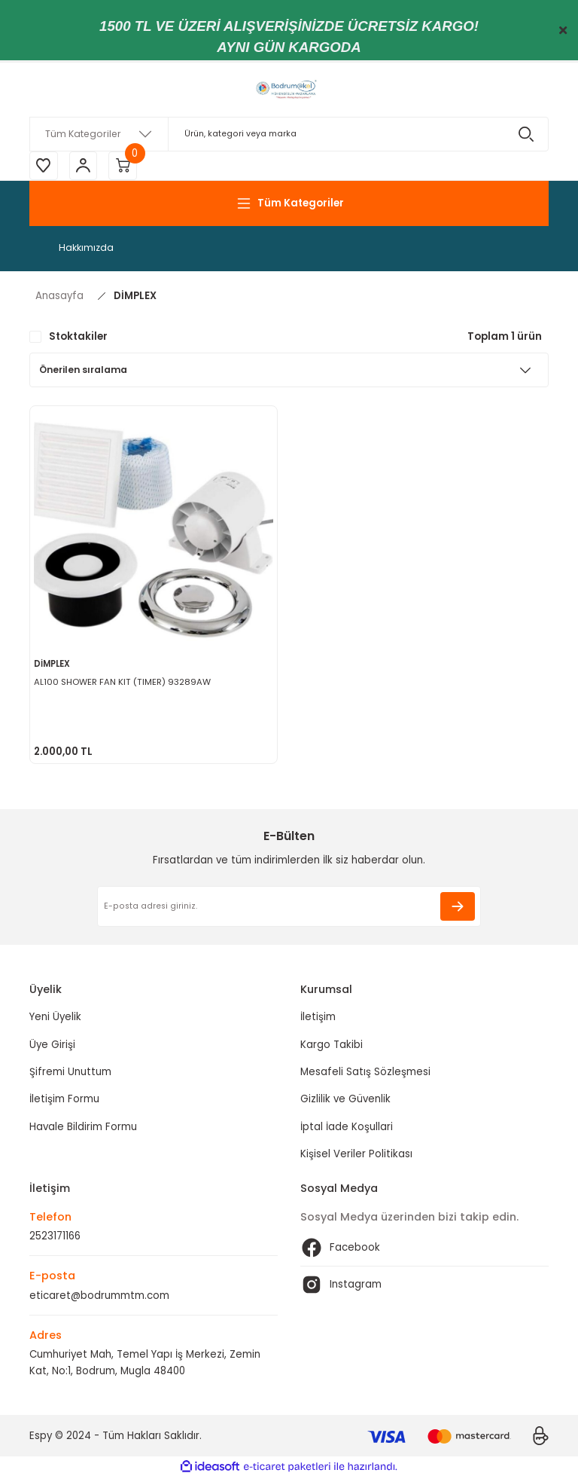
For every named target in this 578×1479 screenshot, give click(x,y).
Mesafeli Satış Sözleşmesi (365, 1073)
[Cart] (127, 166)
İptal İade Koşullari (346, 1128)
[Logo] (289, 89)
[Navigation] (289, 205)
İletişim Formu (64, 1101)
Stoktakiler (78, 338)
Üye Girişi (52, 1046)
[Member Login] (86, 166)
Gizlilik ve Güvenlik (345, 1101)
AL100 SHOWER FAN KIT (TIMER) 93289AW (123, 683)
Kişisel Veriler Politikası (356, 1155)
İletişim (318, 1019)
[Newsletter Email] (289, 908)
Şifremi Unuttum (70, 1073)
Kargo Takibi (331, 1046)
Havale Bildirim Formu (83, 1128)
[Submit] (457, 908)
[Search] (289, 134)
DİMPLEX (135, 297)
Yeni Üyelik (55, 1019)
